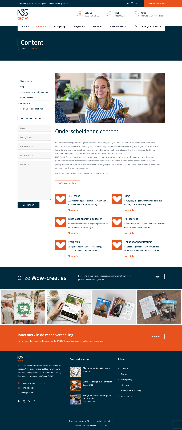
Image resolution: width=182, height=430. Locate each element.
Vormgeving (60, 26)
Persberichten (26, 97)
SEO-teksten (26, 81)
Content (41, 26)
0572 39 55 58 (28, 388)
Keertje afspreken (151, 26)
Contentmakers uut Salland (101, 421)
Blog (22, 86)
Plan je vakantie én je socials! (97, 368)
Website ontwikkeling (131, 390)
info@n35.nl (27, 392)
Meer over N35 (118, 26)
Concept (25, 26)
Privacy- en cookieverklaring (86, 425)
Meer (157, 276)
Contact (156, 336)
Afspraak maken (67, 183)
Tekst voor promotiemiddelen (34, 92)
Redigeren (25, 103)
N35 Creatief (81, 421)
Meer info (73, 210)
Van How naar (156, 3)
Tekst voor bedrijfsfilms (31, 108)
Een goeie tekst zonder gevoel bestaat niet (97, 396)
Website (98, 26)
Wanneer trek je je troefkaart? (97, 381)
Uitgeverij (79, 26)
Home (22, 48)
